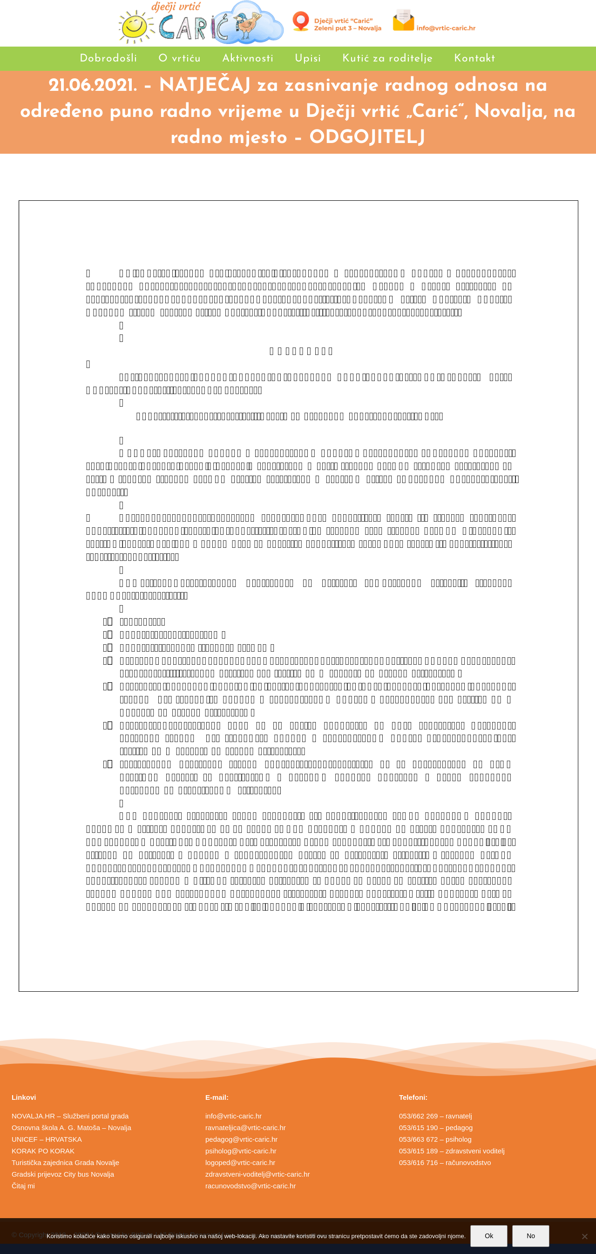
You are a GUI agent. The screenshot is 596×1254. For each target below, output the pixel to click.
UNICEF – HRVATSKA (47, 1139)
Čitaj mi (23, 1186)
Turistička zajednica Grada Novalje (65, 1162)
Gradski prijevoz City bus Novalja (63, 1174)
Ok (489, 1236)
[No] (584, 1236)
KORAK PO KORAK (43, 1151)
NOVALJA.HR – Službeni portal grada (70, 1116)
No (531, 1236)
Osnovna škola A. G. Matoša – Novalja (71, 1127)
